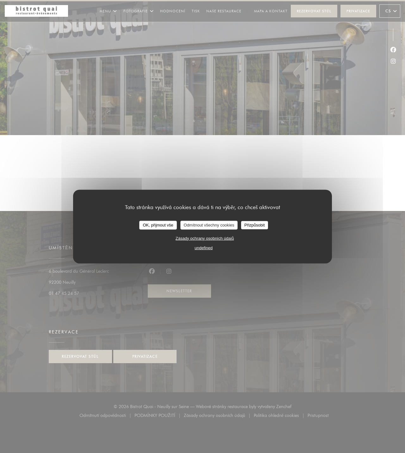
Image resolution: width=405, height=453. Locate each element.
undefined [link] (204, 247)
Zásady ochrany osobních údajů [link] (205, 238)
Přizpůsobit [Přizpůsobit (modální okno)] (254, 225)
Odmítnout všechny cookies (209, 225)
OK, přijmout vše (158, 225)
